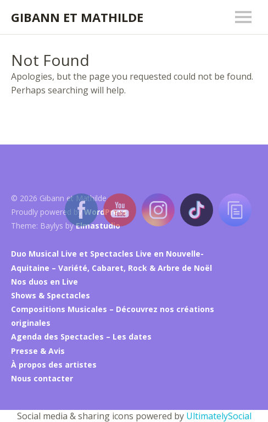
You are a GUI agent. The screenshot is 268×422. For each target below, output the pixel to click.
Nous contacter (42, 378)
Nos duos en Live (44, 281)
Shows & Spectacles (50, 295)
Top (245, 378)
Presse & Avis (38, 351)
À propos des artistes (54, 364)
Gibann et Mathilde (77, 17)
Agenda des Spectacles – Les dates (81, 336)
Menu (243, 17)
